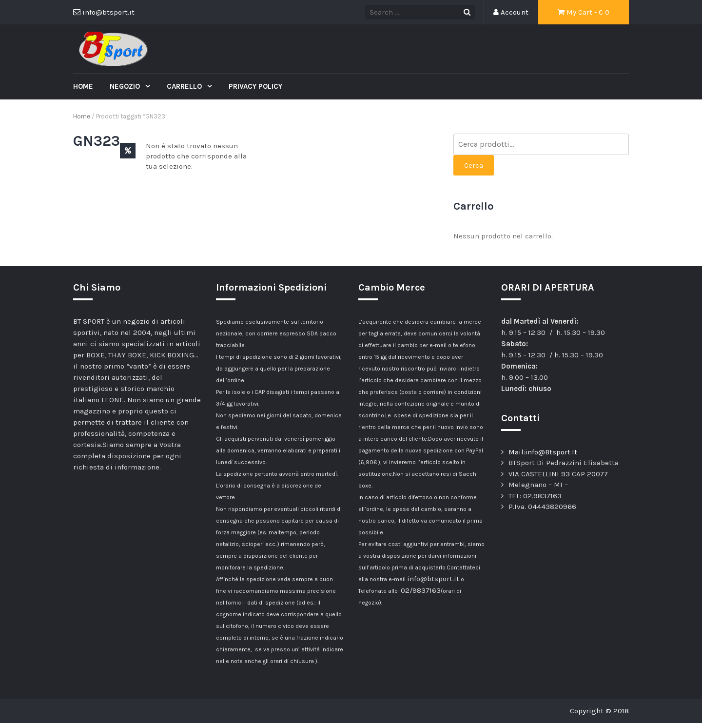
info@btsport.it (433, 578)
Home (83, 86)
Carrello (185, 86)
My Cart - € (583, 12)
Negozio (126, 86)
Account (510, 12)
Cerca (473, 165)
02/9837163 (421, 590)
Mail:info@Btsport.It (542, 452)
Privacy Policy (255, 86)
